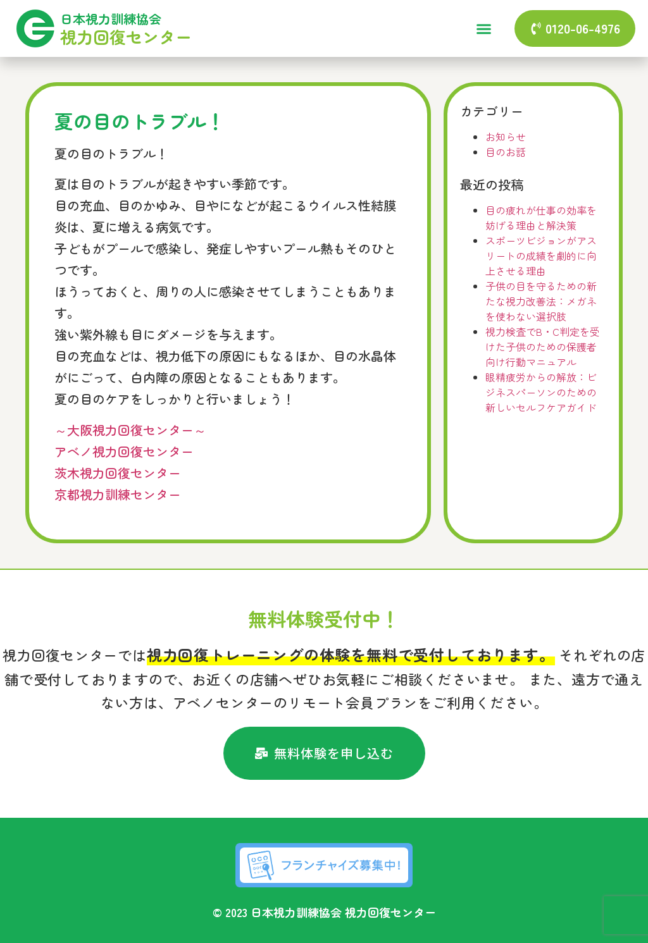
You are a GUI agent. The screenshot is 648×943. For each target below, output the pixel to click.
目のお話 (505, 151)
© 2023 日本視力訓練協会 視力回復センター (324, 912)
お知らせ (505, 136)
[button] (483, 28)
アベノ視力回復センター (124, 451)
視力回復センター (126, 36)
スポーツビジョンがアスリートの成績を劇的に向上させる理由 (541, 255)
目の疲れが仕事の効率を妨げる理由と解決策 (541, 217)
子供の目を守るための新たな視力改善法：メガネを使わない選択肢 (541, 301)
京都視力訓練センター (117, 494)
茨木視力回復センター (117, 473)
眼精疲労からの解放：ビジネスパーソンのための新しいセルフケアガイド (541, 392)
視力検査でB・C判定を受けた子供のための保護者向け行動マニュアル (542, 346)
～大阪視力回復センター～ (130, 430)
